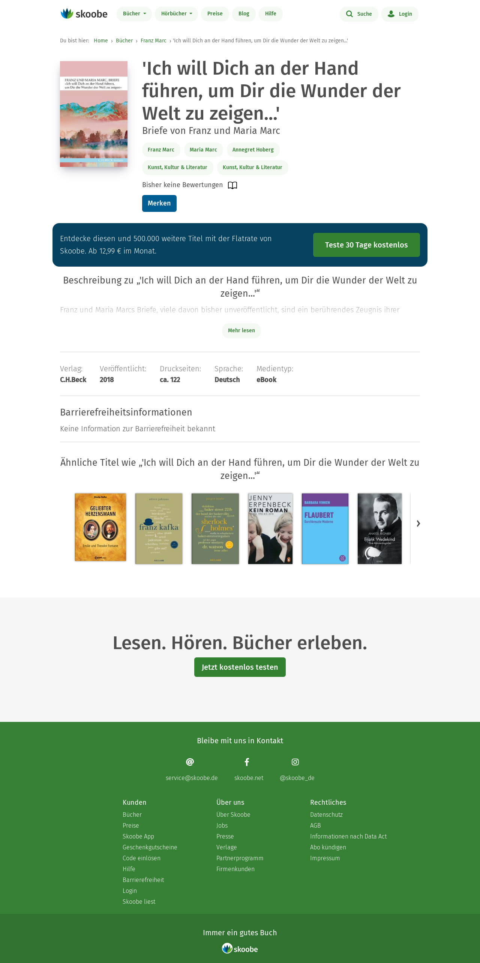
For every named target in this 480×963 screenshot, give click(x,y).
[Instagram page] (297, 769)
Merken (159, 203)
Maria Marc (203, 150)
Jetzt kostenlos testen (240, 667)
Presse (225, 836)
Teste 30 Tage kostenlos (366, 244)
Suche (359, 13)
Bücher (132, 13)
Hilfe (270, 13)
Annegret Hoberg (253, 150)
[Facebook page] (249, 769)
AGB (315, 825)
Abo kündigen (328, 847)
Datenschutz (326, 814)
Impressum (325, 858)
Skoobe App (138, 836)
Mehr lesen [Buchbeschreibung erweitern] (241, 330)
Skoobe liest (139, 901)
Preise (215, 13)
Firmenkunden (235, 869)
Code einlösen (141, 858)
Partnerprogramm (240, 858)
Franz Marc (153, 41)
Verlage (226, 847)
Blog (243, 13)
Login (400, 13)
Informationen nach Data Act (348, 836)
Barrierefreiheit (143, 880)
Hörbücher (174, 13)
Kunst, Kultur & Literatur (177, 167)
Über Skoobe (233, 814)
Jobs (222, 825)
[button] (418, 523)
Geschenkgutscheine (150, 847)
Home (101, 41)
